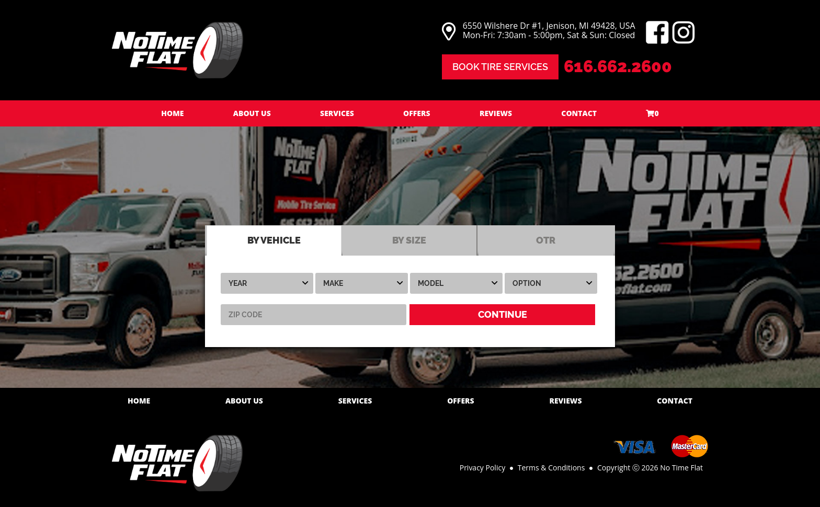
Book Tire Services (500, 66)
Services (337, 113)
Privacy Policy (482, 468)
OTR (545, 240)
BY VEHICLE (274, 240)
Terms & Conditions (551, 468)
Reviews (496, 113)
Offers (416, 113)
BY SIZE (409, 240)
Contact (579, 113)
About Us (252, 113)
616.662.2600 (618, 66)
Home (172, 113)
